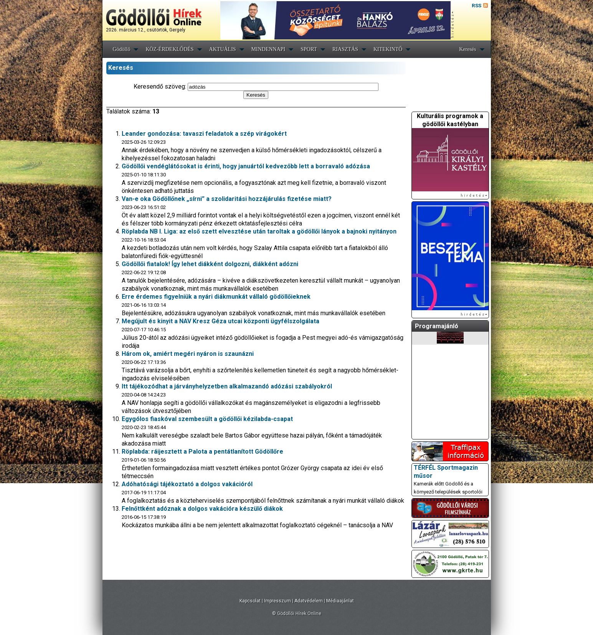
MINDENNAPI (268, 49)
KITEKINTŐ (387, 49)
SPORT (309, 49)
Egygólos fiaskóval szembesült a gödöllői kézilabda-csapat (207, 419)
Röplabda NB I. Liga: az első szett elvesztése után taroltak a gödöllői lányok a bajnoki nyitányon (259, 231)
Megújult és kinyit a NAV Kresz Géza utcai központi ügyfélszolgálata (220, 321)
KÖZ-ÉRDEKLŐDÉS (169, 49)
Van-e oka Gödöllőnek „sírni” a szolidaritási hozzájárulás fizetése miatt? (227, 198)
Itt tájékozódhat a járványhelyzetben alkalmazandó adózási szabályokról (227, 386)
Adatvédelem (308, 601)
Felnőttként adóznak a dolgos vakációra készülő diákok (202, 508)
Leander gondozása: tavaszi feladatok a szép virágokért (204, 133)
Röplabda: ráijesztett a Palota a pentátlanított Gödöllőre (202, 451)
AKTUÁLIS (222, 49)
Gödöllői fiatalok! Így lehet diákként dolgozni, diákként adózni (210, 264)
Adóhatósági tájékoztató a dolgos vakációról (187, 484)
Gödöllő (121, 49)
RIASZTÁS (345, 49)
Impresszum (277, 601)
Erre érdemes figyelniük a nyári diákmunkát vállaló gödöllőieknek (216, 296)
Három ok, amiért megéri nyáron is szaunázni (188, 353)
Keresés (467, 49)
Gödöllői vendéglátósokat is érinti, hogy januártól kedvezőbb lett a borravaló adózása (246, 166)
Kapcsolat (250, 601)
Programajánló (436, 326)
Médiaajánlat (340, 601)
